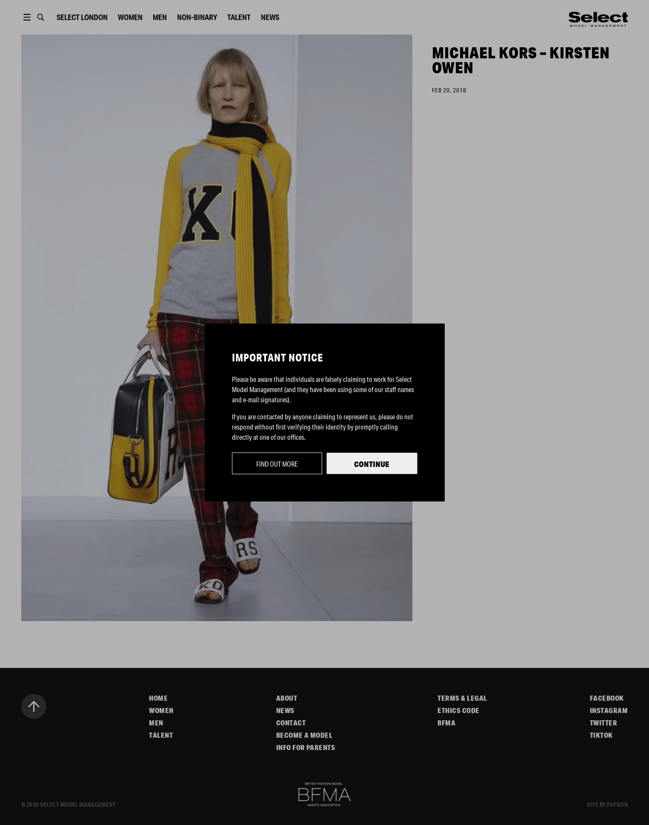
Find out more (277, 463)
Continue (371, 464)
